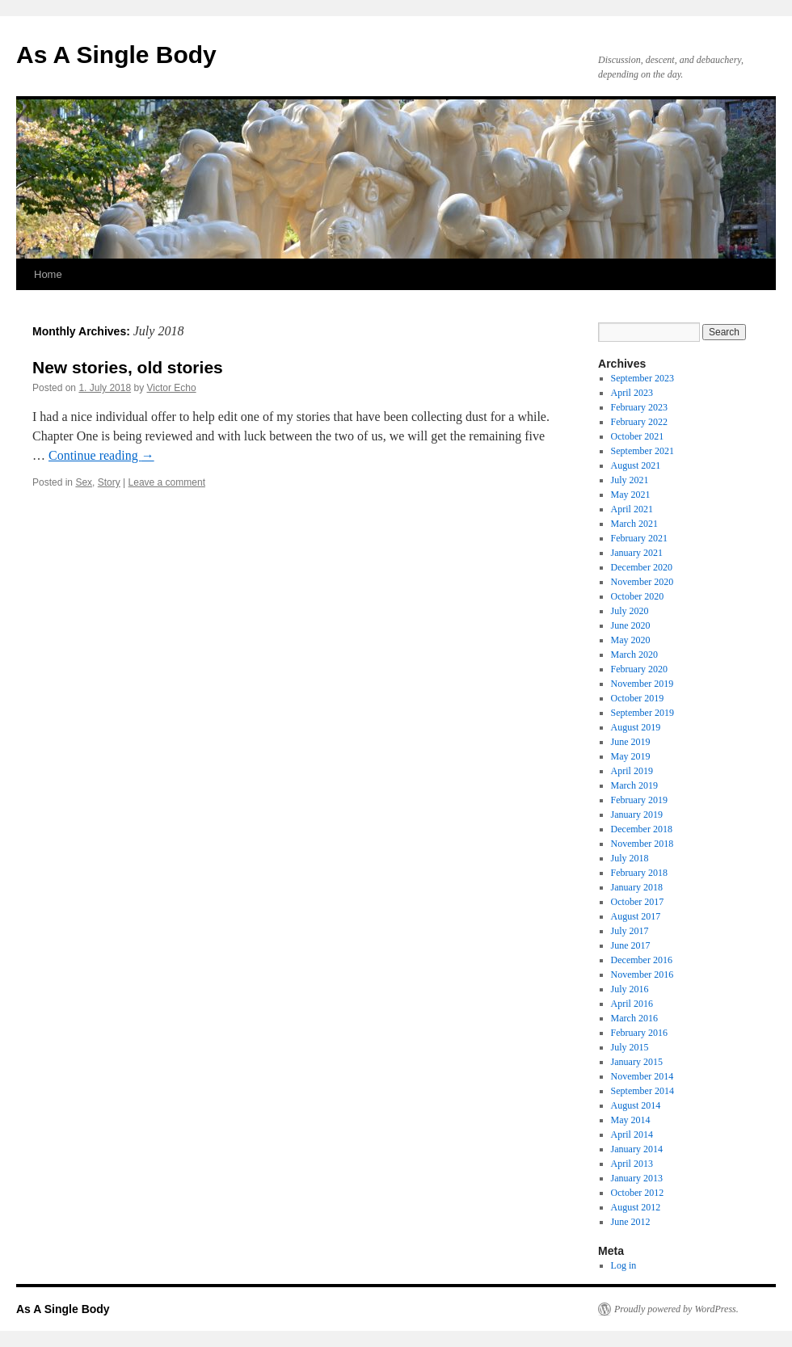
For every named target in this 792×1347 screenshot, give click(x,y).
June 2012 (631, 1221)
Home (48, 274)
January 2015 (637, 1061)
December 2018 (641, 829)
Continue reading (101, 455)
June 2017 (631, 945)
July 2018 (630, 858)
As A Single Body (116, 54)
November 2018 (642, 843)
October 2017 (637, 901)
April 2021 (632, 509)
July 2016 (630, 989)
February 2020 (639, 669)
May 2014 (631, 1120)
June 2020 (631, 625)
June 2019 (631, 741)
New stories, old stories (127, 367)
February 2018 (639, 872)
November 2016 (642, 974)
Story (109, 482)
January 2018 (637, 887)
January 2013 (637, 1178)
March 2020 (634, 654)
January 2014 (637, 1149)
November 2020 (642, 581)
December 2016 (641, 960)
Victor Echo (171, 388)
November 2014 (642, 1076)
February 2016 (639, 1032)
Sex (83, 482)
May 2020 (631, 640)
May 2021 (631, 494)
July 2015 (630, 1047)
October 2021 (637, 436)
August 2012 (636, 1207)
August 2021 (636, 465)
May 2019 (631, 756)
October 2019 (637, 698)
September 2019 (642, 712)
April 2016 (632, 1003)
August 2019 (636, 727)
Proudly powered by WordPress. (676, 1309)
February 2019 (639, 800)
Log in (624, 1265)
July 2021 (630, 480)
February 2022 (639, 421)
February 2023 (639, 407)
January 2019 (637, 814)
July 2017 (630, 931)
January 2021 (637, 552)
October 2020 (637, 596)
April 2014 (632, 1134)
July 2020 (630, 611)
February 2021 (639, 538)
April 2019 (632, 771)
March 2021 (634, 523)
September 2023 (642, 378)
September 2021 (642, 451)
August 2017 (636, 916)
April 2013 (632, 1163)
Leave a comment (166, 482)
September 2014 (642, 1091)
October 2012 (637, 1192)
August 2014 (636, 1105)
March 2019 (634, 785)
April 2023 (632, 392)
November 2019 (642, 683)
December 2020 (641, 567)
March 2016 (634, 1018)
